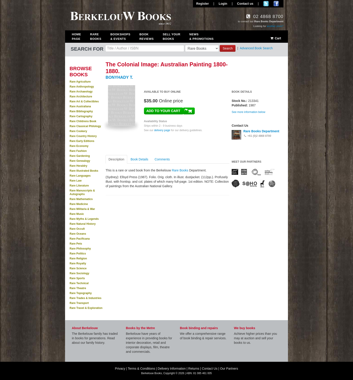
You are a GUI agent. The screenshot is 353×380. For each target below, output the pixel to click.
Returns (193, 368)
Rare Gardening (80, 155)
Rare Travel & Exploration (86, 308)
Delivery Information (172, 368)
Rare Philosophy (80, 248)
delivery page (162, 130)
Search (228, 48)
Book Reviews (146, 36)
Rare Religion (78, 258)
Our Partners (229, 368)
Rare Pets (76, 243)
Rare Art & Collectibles (84, 101)
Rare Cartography (81, 116)
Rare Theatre (78, 288)
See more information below (248, 112)
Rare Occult (77, 228)
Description (116, 159)
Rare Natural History (83, 223)
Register (202, 3)
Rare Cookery (78, 131)
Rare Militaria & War (82, 209)
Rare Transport (79, 303)
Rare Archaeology (81, 91)
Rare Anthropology (82, 86)
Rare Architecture (81, 96)
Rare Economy (79, 146)
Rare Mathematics (81, 199)
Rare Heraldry (78, 165)
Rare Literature (79, 185)
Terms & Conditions (141, 368)
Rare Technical (79, 283)
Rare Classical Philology (85, 126)
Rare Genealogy (80, 160)
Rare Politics (78, 253)
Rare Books (95, 36)
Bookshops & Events (120, 36)
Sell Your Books (171, 36)
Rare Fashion (78, 151)
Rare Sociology (79, 273)
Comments (162, 159)
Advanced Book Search (256, 48)
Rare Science (78, 268)
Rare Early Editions (82, 141)
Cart (275, 38)
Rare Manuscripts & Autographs (82, 192)
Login (223, 3)
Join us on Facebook (276, 3)
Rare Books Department (261, 131)
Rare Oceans (78, 233)
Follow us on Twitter (266, 3)
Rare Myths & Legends (84, 218)
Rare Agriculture (80, 81)
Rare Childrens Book (83, 121)
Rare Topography (81, 293)
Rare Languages (80, 175)
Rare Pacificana (80, 238)
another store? (275, 26)
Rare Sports (77, 278)
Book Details (139, 159)
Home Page (76, 36)
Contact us (245, 3)
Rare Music (77, 214)
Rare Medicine (79, 204)
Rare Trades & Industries (85, 298)
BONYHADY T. (119, 77)
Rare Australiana (80, 106)
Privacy (120, 368)
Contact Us (209, 368)
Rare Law (75, 180)
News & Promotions (201, 36)
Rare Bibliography (81, 111)
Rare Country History (83, 136)
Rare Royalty (78, 263)
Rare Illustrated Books (84, 170)
